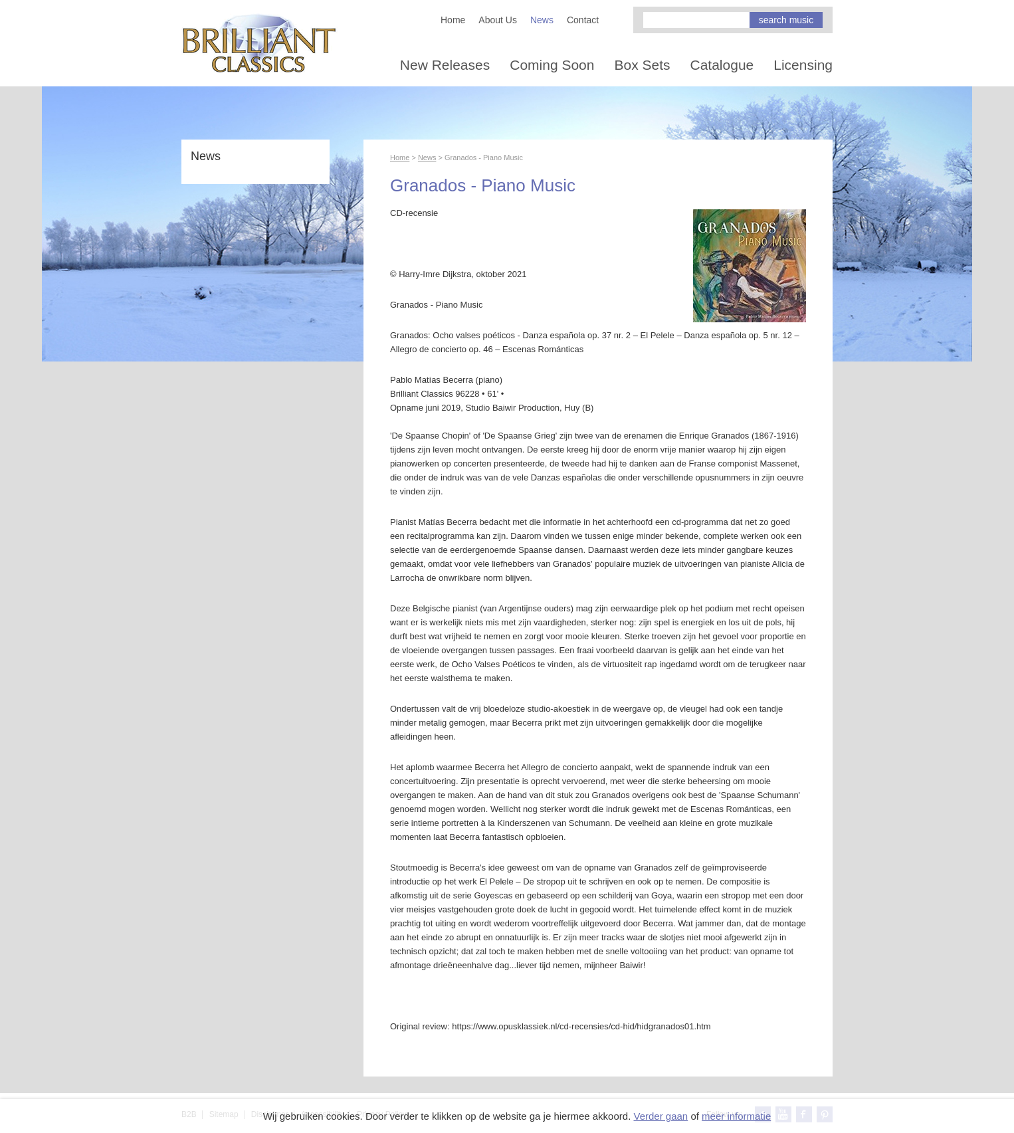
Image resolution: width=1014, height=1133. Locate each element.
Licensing (803, 64)
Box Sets (642, 64)
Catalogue (722, 64)
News (542, 20)
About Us (497, 20)
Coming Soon (552, 64)
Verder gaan (660, 1116)
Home (453, 20)
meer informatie (736, 1116)
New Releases (445, 64)
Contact (583, 20)
